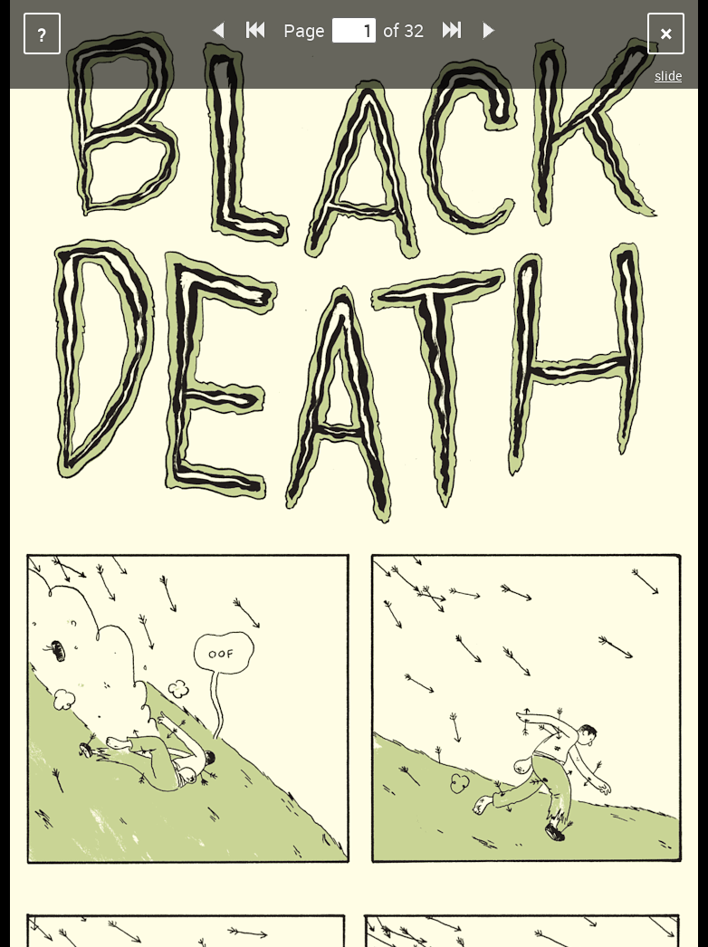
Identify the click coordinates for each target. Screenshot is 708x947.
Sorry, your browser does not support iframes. (354, 473)
